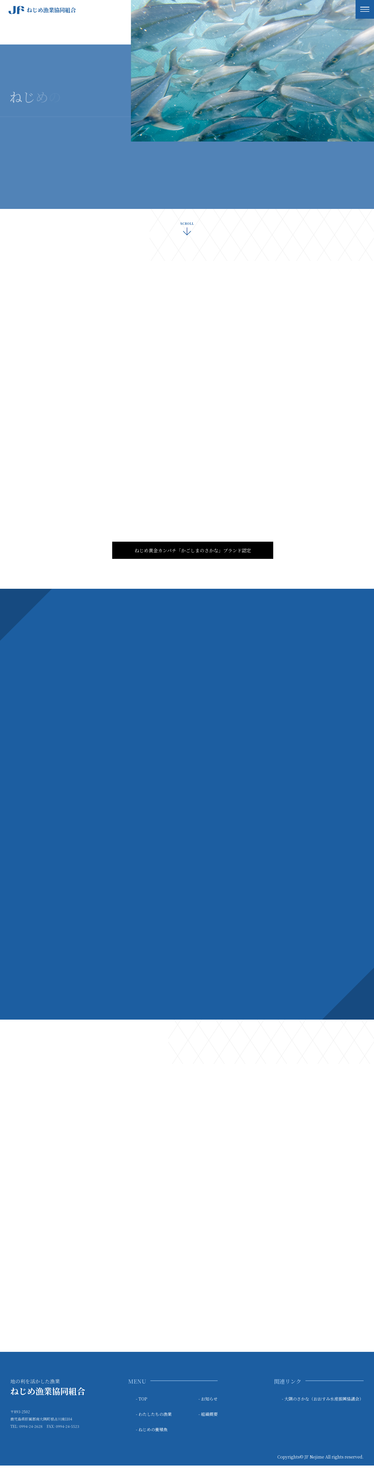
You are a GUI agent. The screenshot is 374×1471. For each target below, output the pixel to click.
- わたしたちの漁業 (154, 1420)
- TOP (141, 1404)
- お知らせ (208, 1404)
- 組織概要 (208, 1420)
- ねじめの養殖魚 (152, 1435)
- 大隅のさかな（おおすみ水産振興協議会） (322, 1404)
